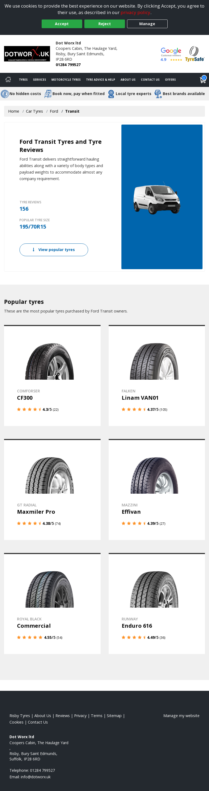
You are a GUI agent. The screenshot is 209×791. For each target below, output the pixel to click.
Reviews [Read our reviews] (62, 715)
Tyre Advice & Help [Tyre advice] (100, 80)
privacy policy (135, 12)
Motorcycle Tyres (66, 80)
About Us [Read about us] (42, 715)
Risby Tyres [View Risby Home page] (19, 715)
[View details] (52, 375)
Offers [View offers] (170, 80)
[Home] (8, 80)
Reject (104, 23)
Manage (147, 23)
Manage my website (181, 715)
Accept (62, 23)
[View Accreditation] (195, 53)
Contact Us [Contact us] (150, 80)
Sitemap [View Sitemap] (114, 715)
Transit (72, 111)
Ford (54, 111)
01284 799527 (68, 64)
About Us (128, 80)
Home (13, 111)
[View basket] (203, 80)
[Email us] (36, 776)
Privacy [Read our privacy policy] (80, 715)
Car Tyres (34, 111)
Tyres (23, 80)
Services (39, 80)
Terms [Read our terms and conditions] (96, 715)
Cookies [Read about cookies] (16, 722)
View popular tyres (54, 249)
